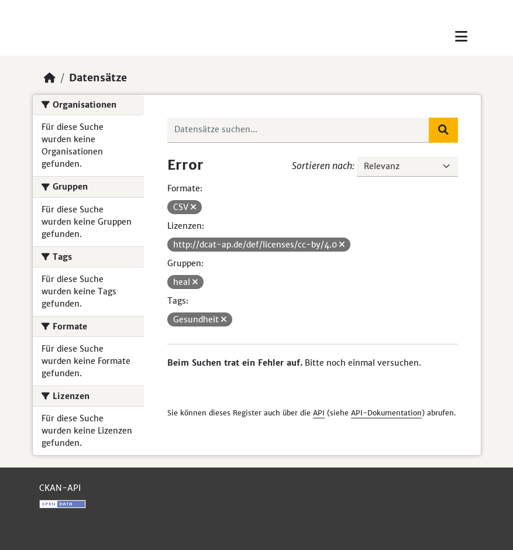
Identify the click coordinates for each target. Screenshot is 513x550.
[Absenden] (443, 130)
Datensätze (98, 77)
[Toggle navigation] (461, 36)
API (319, 412)
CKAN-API (60, 488)
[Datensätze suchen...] (298, 130)
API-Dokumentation (386, 412)
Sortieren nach (322, 165)
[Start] (50, 77)
